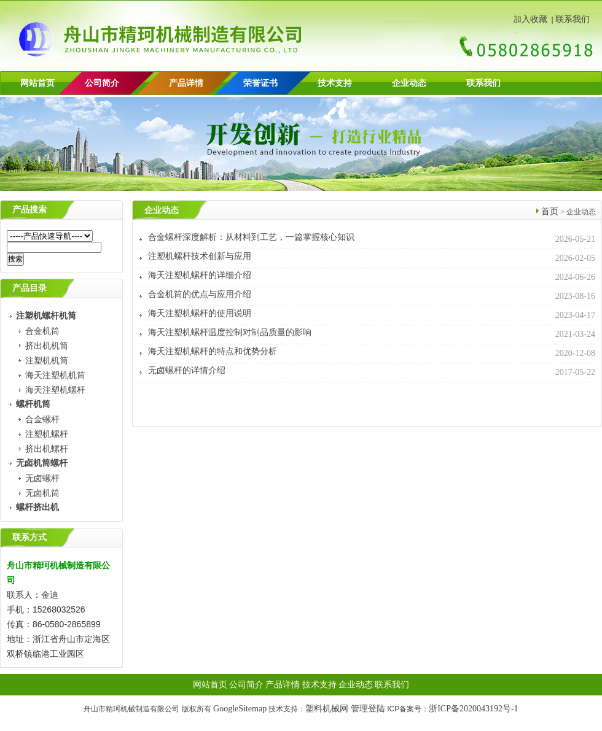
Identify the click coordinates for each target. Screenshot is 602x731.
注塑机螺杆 (46, 434)
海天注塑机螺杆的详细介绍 (199, 275)
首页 (549, 211)
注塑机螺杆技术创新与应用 (199, 256)
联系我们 (572, 19)
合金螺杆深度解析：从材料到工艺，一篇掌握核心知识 (251, 237)
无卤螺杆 (42, 478)
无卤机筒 (42, 493)
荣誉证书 (260, 83)
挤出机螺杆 (46, 449)
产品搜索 (29, 209)
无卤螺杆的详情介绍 (186, 370)
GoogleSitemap (240, 708)
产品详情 (186, 83)
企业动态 (409, 83)
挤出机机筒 (46, 345)
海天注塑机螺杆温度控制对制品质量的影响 (229, 332)
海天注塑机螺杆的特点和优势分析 (212, 351)
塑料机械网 (326, 708)
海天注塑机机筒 (55, 375)
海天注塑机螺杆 (55, 390)
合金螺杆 (42, 419)
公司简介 (246, 684)
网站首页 (37, 83)
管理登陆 (368, 708)
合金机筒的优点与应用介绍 (199, 294)
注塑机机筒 (46, 360)
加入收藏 (530, 19)
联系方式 (29, 537)
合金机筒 (42, 331)
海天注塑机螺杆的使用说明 (199, 313)
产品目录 (29, 288)
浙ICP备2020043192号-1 (473, 708)
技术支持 (335, 83)
